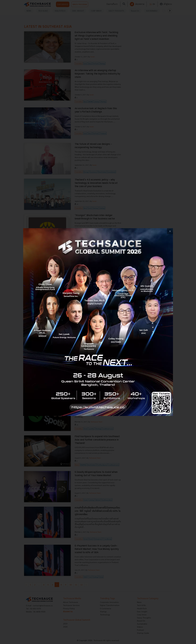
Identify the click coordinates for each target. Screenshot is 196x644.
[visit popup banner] (98, 322)
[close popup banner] (170, 231)
